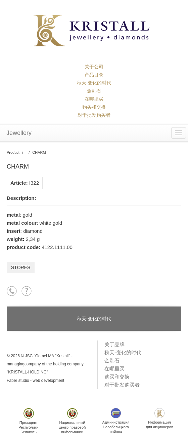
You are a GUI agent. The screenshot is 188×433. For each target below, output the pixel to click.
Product (13, 152)
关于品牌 (114, 344)
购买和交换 (94, 107)
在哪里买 (94, 99)
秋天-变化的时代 (94, 82)
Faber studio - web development (35, 380)
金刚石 (94, 91)
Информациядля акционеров (159, 418)
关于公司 (94, 66)
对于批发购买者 (94, 115)
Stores (20, 267)
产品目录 (94, 74)
